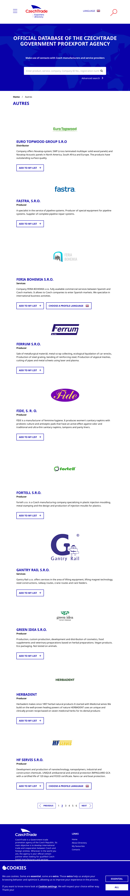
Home (16, 96)
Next (84, 805)
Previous (48, 805)
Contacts (76, 849)
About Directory (79, 842)
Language (91, 10)
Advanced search (93, 78)
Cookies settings (47, 886)
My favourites (78, 845)
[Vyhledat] (113, 12)
